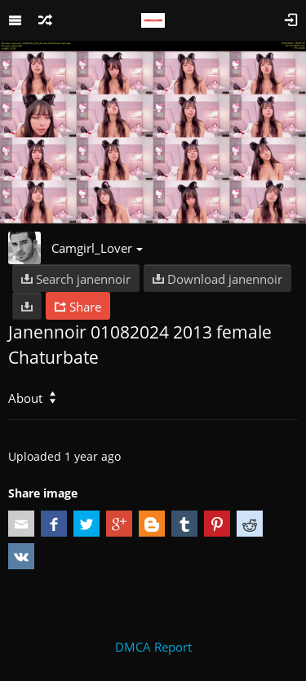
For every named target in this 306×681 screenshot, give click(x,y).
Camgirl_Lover (97, 248)
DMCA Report (153, 647)
